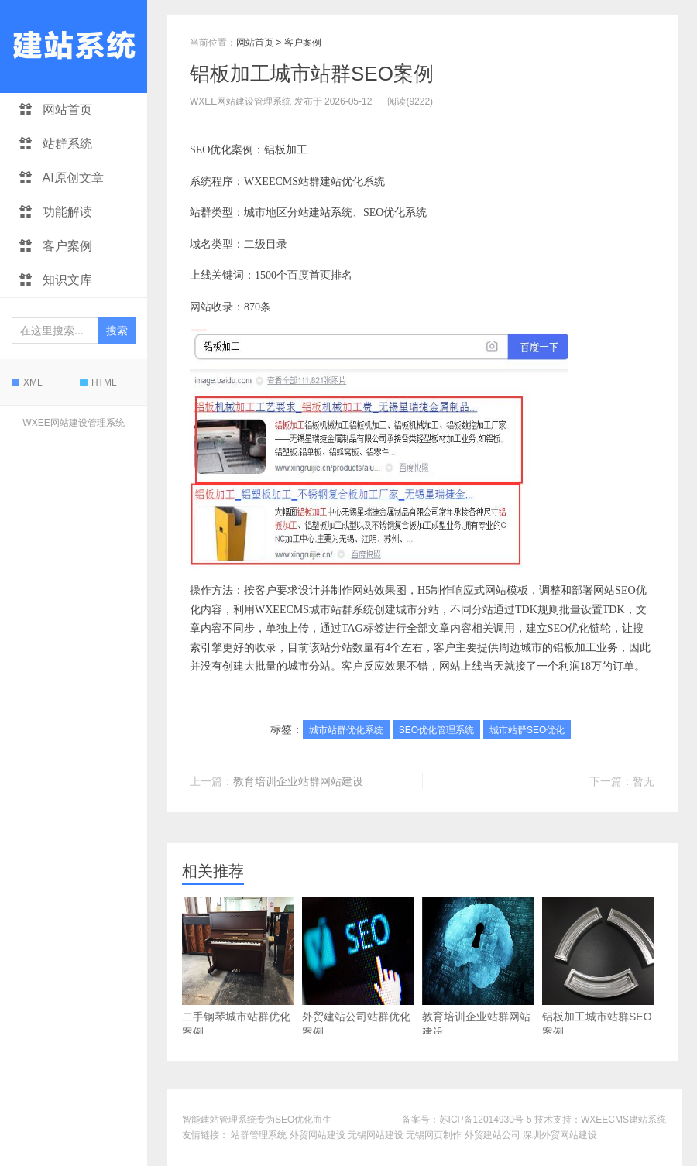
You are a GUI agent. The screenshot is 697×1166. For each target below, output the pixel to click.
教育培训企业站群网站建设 (298, 781)
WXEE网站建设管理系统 (73, 422)
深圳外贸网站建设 (560, 1135)
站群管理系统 (259, 1135)
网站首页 (55, 109)
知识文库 (55, 279)
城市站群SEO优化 (527, 730)
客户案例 (55, 245)
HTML (98, 382)
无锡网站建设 (375, 1135)
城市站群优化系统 (346, 730)
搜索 (117, 330)
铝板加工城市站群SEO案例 (312, 73)
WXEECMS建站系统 (623, 1119)
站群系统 (55, 143)
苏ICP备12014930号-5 (485, 1119)
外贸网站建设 (317, 1135)
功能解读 (55, 211)
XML (27, 382)
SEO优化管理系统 (436, 730)
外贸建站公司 (492, 1135)
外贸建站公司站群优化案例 (358, 967)
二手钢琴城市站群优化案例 (238, 967)
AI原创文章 (61, 177)
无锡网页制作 (434, 1135)
